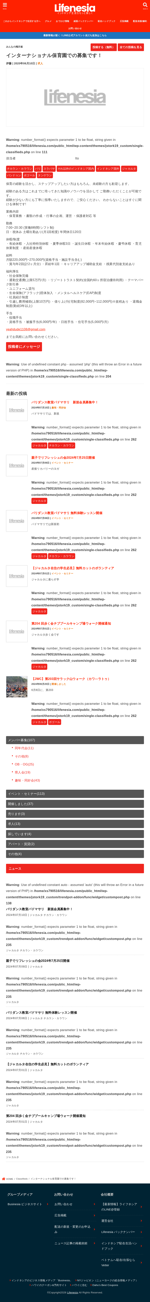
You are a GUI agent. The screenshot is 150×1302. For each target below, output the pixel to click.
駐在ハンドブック (106, 21)
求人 (40, 63)
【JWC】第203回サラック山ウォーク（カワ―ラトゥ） (71, 679)
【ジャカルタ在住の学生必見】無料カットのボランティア (72, 568)
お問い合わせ (75, 28)
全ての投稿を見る (131, 47)
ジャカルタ (129, 168)
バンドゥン (14, 175)
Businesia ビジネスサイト (25, 1204)
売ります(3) (16, 814)
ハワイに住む (80, 1285)
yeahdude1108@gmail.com (26, 329)
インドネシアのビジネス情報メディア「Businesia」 (42, 1280)
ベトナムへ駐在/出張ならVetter (118, 1262)
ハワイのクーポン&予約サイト (49, 1285)
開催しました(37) (20, 804)
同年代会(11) (24, 748)
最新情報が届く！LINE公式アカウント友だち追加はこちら (75, 35)
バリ (38, 168)
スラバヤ (49, 168)
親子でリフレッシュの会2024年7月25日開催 (63, 457)
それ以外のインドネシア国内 (76, 168)
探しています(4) (19, 834)
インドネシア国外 (108, 168)
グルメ (48, 21)
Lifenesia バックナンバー (118, 1232)
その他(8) (22, 756)
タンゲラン (45, 175)
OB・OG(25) (24, 764)
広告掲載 (124, 21)
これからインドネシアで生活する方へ (22, 21)
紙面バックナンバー (84, 21)
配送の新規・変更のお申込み (72, 1229)
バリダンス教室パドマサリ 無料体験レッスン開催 (66, 513)
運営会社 (107, 1220)
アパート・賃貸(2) (21, 844)
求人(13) (14, 823)
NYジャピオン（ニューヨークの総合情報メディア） (107, 1280)
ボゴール (29, 175)
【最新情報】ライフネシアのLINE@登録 (119, 1207)
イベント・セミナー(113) (26, 793)
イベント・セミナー (62, 462)
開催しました (59, 684)
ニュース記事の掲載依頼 (70, 1243)
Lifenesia (72, 1292)
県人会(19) (22, 772)
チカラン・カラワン (19, 168)
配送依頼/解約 (140, 21)
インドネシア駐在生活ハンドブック (119, 1246)
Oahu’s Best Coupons (105, 1285)
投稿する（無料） (104, 47)
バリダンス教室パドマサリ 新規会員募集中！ (64, 402)
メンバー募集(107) (21, 740)
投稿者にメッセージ (24, 347)
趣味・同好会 (59, 407)
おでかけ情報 (62, 21)
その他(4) (15, 854)
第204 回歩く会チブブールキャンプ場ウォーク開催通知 (71, 623)
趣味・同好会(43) (27, 780)
